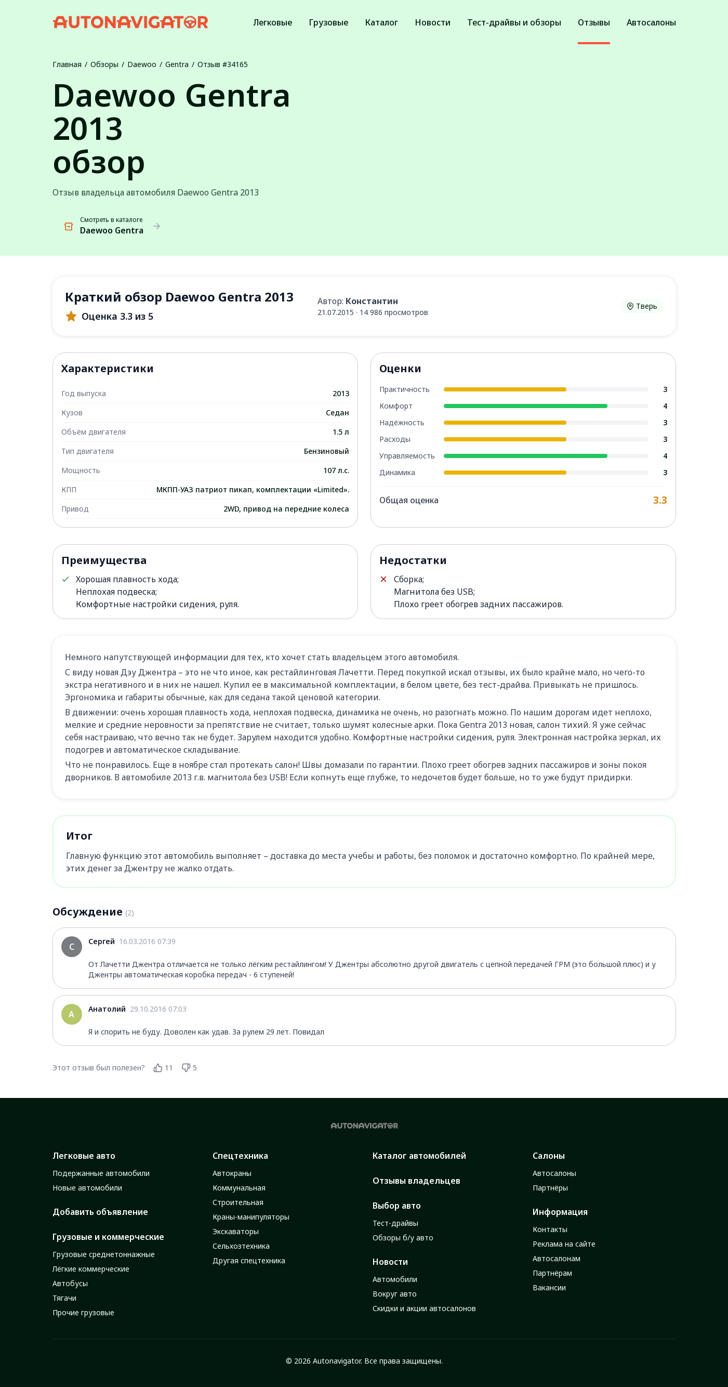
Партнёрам (552, 1273)
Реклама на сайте (564, 1244)
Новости (390, 1261)
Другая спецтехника (249, 1260)
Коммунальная (239, 1188)
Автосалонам (556, 1258)
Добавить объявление (100, 1212)
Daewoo (141, 64)
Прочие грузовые (83, 1312)
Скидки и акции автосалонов (424, 1308)
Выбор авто (397, 1205)
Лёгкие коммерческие (90, 1269)
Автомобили (395, 1279)
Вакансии (549, 1287)
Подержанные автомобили (101, 1173)
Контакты (550, 1229)
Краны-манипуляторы (251, 1217)
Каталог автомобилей (419, 1155)
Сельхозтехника (241, 1246)
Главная (67, 64)
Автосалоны (554, 1173)
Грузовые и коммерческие (108, 1236)
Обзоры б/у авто (403, 1237)
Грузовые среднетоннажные (103, 1254)
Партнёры (550, 1188)
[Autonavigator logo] (130, 22)
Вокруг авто (395, 1294)
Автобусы (70, 1283)
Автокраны (232, 1173)
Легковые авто (83, 1155)
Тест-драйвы (395, 1223)
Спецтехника (240, 1155)
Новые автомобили (87, 1188)
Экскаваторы (236, 1231)
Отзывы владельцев (416, 1180)
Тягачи (64, 1298)
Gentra (177, 64)
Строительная (238, 1202)
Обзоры (104, 64)
